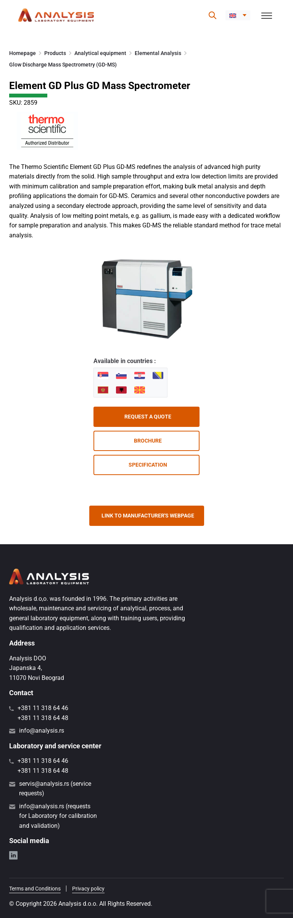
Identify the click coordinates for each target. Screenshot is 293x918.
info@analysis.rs (41, 730)
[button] (237, 15)
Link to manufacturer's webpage (147, 516)
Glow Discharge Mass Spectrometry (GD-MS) (63, 65)
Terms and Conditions (35, 889)
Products (55, 53)
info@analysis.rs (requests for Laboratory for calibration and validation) (58, 816)
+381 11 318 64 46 (43, 708)
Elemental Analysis (158, 53)
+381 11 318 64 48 (43, 718)
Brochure (148, 441)
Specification (148, 465)
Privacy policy (88, 889)
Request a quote (147, 417)
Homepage (22, 53)
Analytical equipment (100, 53)
